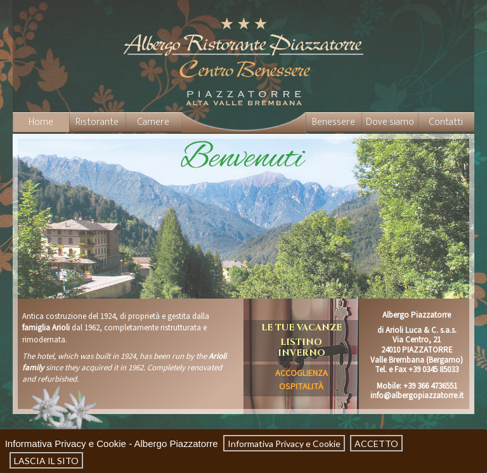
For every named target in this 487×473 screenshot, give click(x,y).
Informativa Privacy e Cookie (284, 443)
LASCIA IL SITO (46, 460)
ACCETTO (376, 443)
